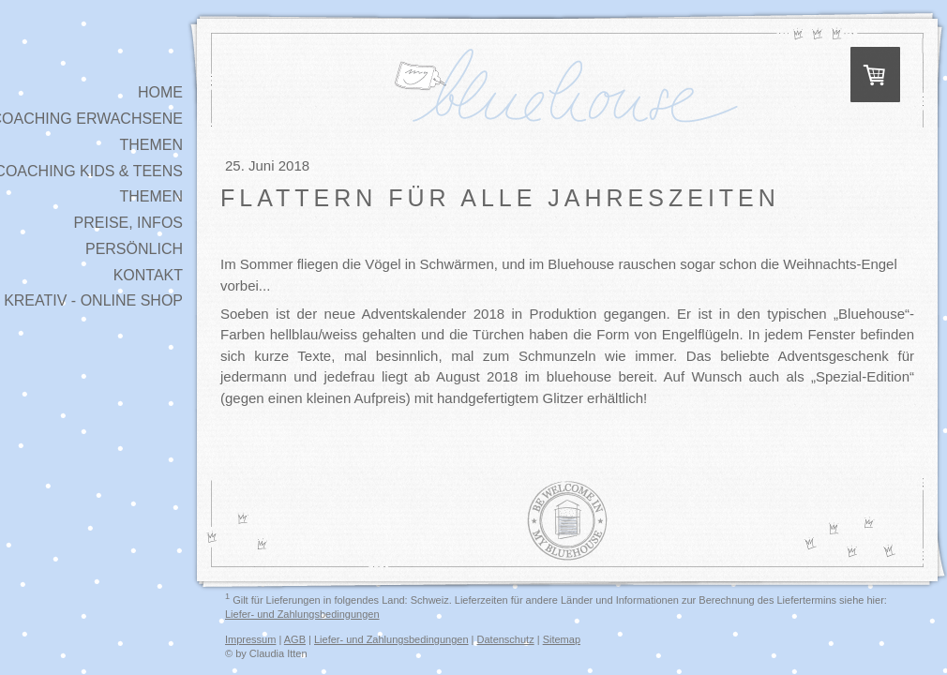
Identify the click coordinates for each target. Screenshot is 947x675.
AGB (295, 639)
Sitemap (561, 639)
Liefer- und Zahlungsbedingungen (302, 614)
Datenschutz (505, 639)
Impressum (250, 639)
